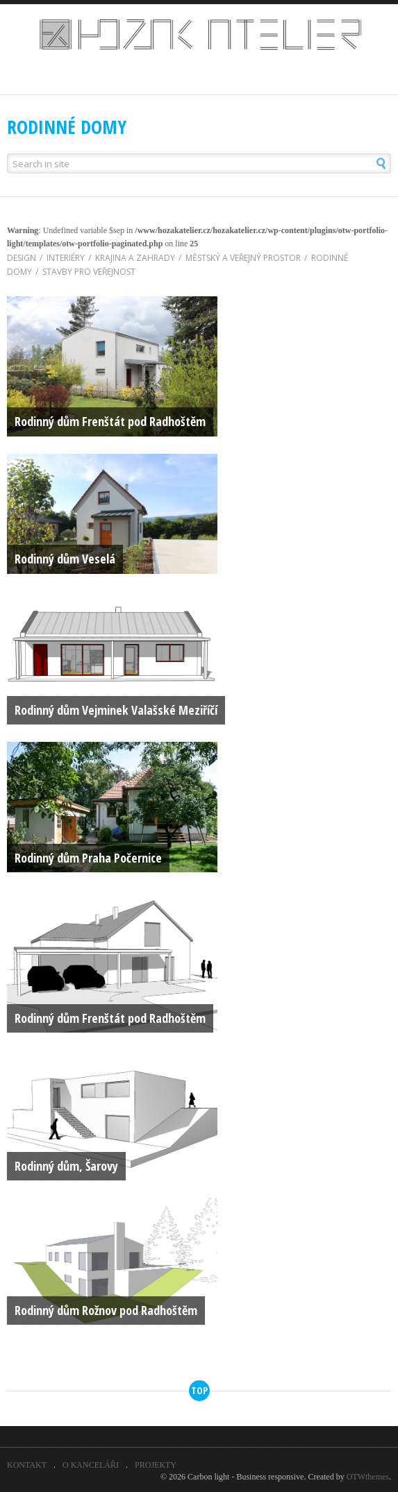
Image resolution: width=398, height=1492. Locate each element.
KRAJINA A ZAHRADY (130, 258)
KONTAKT (27, 1465)
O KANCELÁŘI (91, 1465)
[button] (363, 163)
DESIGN (21, 258)
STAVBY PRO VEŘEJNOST (83, 272)
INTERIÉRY (60, 258)
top (199, 1390)
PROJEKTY (155, 1465)
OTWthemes (368, 1477)
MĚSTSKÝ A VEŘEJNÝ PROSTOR (238, 258)
